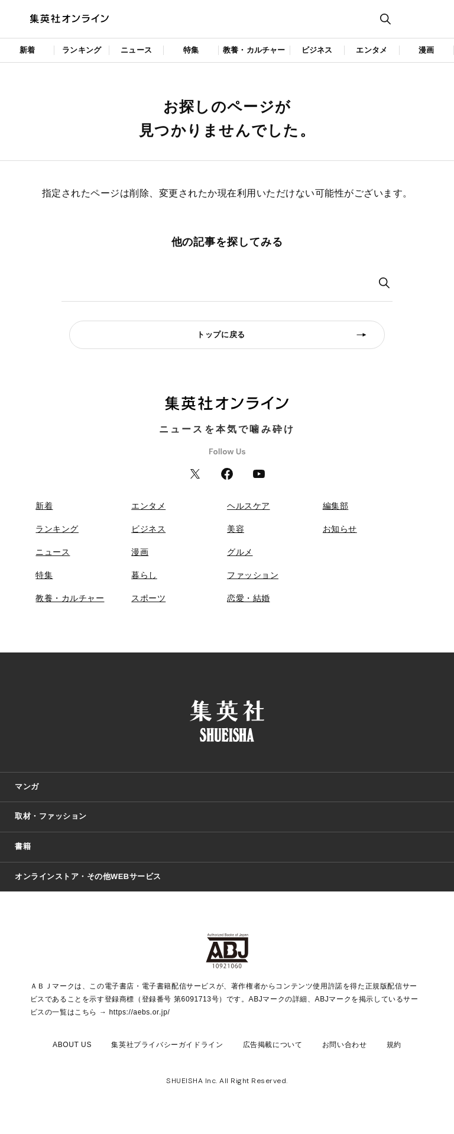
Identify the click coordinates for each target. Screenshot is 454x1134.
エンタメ (371, 50)
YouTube (259, 474)
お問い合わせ (344, 1045)
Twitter (195, 474)
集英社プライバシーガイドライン (167, 1045)
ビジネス (317, 50)
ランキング (81, 50)
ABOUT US (72, 1045)
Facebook (227, 474)
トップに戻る (221, 334)
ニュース (136, 50)
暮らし (144, 575)
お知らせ (340, 529)
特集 (191, 50)
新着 (27, 50)
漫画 (426, 50)
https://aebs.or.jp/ (139, 1012)
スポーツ (148, 598)
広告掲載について (273, 1045)
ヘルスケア (248, 506)
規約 (394, 1045)
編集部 (336, 506)
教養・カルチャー (254, 50)
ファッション (252, 575)
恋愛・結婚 (248, 598)
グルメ (240, 552)
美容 (235, 529)
